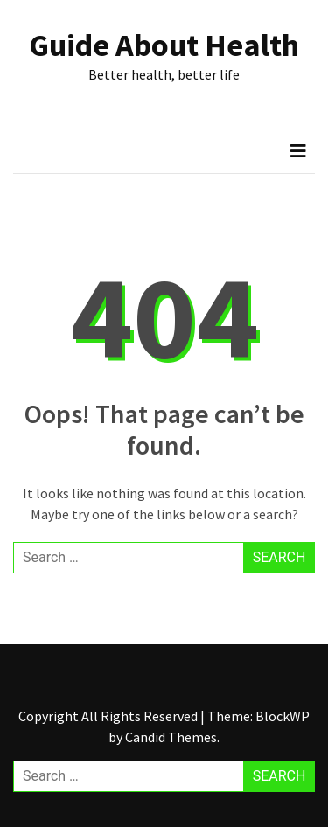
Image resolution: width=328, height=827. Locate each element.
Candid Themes (171, 737)
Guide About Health (164, 45)
